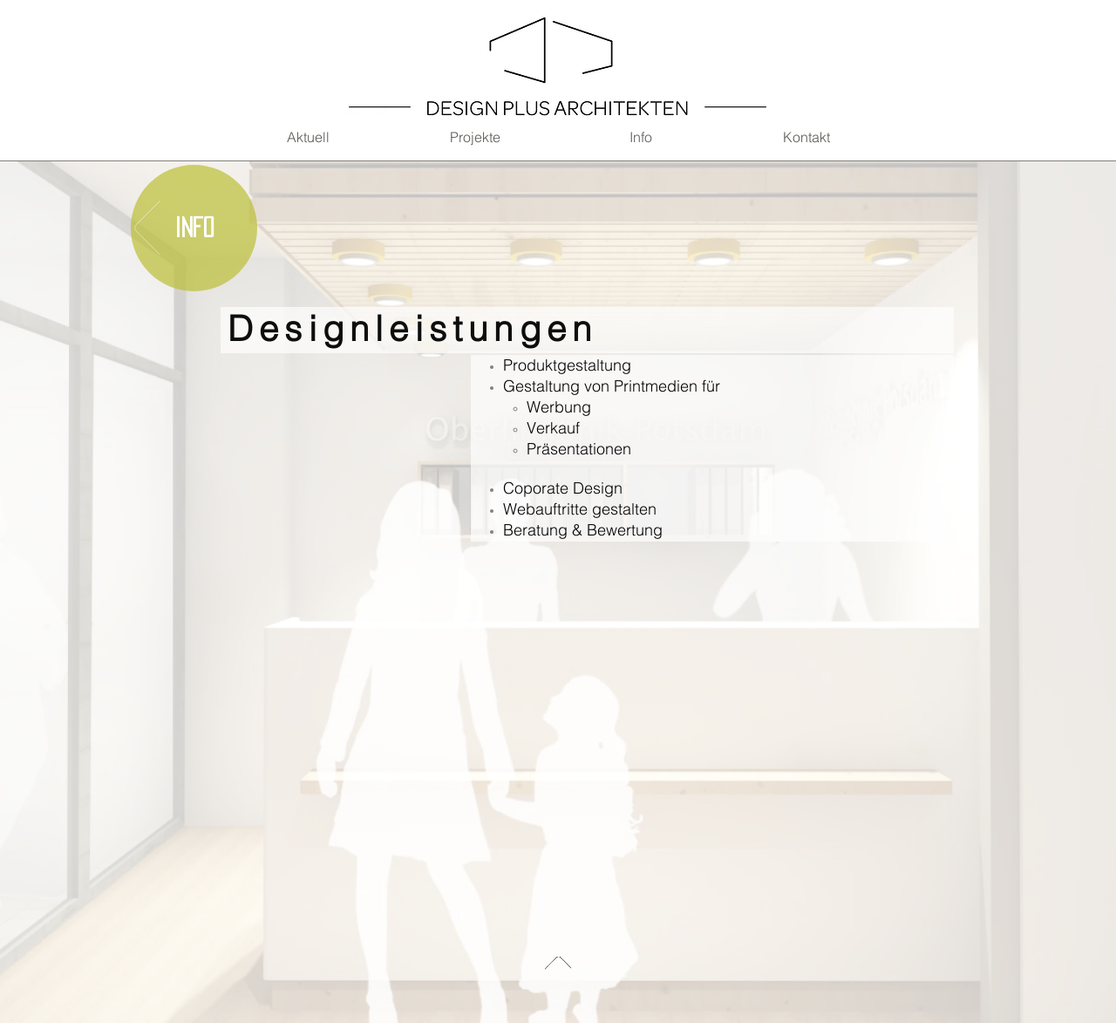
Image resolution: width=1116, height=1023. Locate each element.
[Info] (194, 228)
